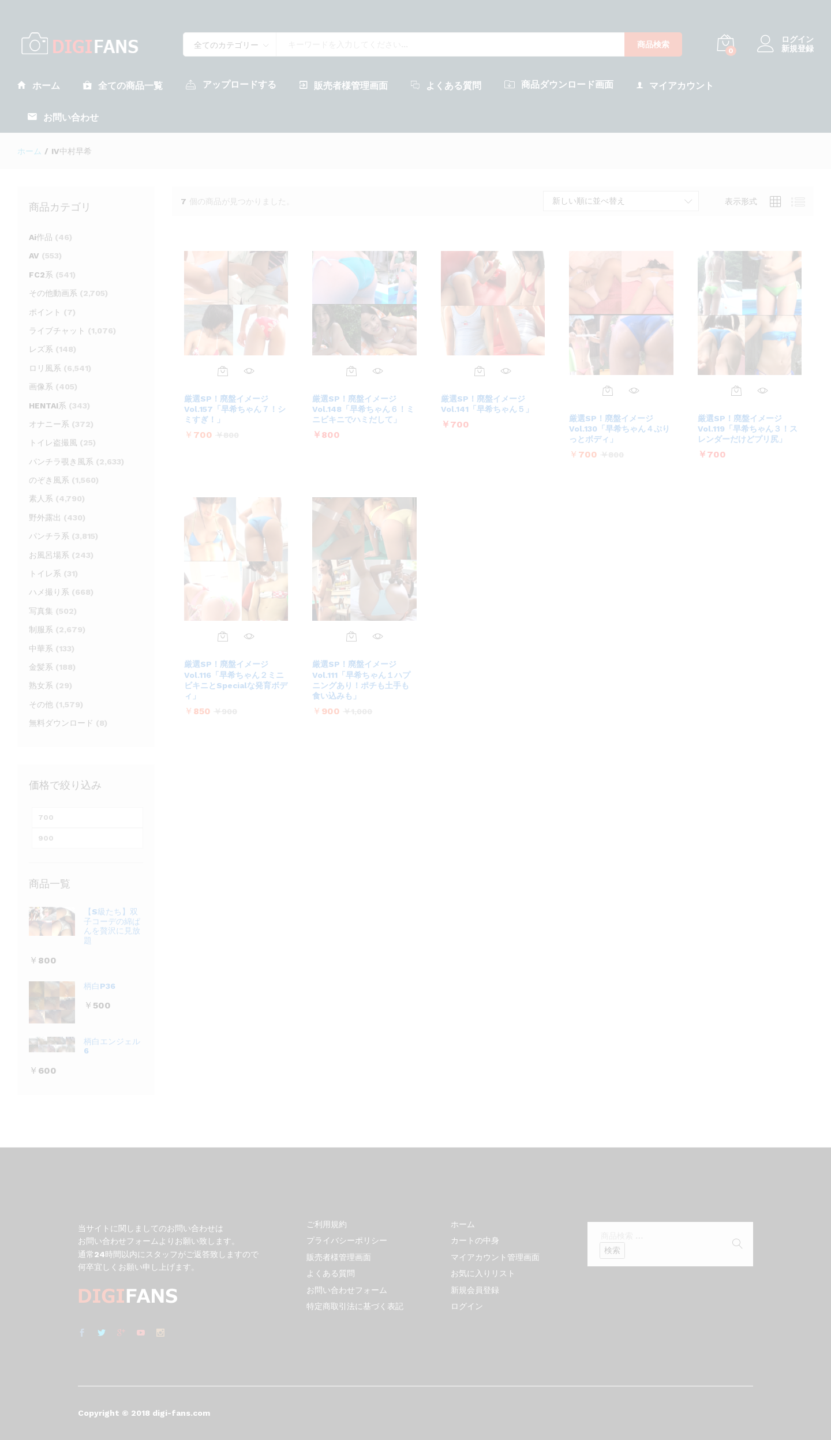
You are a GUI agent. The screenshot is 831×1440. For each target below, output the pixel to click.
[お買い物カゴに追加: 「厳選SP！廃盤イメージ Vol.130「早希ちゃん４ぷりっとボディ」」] (607, 390)
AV (34, 255)
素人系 (41, 498)
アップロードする (231, 84)
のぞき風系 (49, 480)
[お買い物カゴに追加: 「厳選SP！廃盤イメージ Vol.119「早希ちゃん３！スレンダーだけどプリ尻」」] (736, 390)
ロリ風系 (45, 368)
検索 (612, 1250)
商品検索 (653, 44)
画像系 (41, 386)
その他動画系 (53, 293)
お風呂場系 (49, 555)
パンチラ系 (49, 536)
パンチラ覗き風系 (61, 461)
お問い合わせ (63, 116)
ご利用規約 (326, 1224)
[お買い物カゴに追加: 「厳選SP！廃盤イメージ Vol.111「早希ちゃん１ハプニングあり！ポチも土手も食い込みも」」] (351, 636)
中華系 (41, 648)
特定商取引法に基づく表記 (354, 1306)
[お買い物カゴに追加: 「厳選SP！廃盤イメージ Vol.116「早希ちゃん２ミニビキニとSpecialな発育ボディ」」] (223, 636)
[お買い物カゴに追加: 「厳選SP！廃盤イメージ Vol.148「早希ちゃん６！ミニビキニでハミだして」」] (351, 371)
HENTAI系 (47, 405)
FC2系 (41, 274)
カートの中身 (475, 1240)
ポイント (45, 312)
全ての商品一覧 (123, 85)
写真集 (41, 611)
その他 (41, 704)
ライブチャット (57, 330)
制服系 (41, 629)
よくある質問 (446, 85)
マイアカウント (675, 85)
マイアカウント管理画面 (495, 1257)
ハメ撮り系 (49, 592)
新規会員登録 (475, 1290)
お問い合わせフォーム (346, 1290)
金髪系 (41, 667)
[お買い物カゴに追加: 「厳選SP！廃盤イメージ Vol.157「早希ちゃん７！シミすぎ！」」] (223, 371)
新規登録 (797, 48)
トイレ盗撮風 (53, 442)
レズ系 (41, 349)
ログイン (785, 39)
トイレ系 (45, 573)
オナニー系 (49, 424)
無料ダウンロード (61, 722)
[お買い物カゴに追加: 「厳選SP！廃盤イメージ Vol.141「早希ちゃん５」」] (479, 371)
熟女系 (41, 685)
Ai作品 (41, 237)
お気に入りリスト (483, 1273)
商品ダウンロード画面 (558, 84)
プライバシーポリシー (346, 1240)
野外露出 (45, 517)
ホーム (38, 85)
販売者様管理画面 (344, 85)
